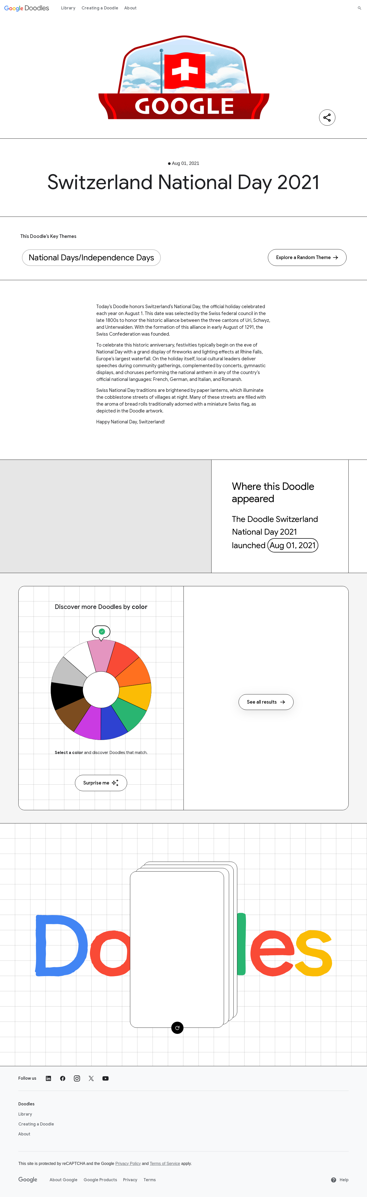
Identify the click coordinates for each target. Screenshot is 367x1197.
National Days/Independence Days (91, 257)
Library (68, 8)
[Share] (327, 117)
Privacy (130, 1179)
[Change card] (177, 1028)
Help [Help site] (340, 1180)
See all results (266, 702)
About (130, 8)
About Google (63, 1179)
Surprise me (101, 783)
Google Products (100, 1179)
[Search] (359, 8)
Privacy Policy (128, 1163)
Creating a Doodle (100, 8)
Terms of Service (165, 1163)
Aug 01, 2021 (293, 545)
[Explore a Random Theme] (307, 257)
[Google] (27, 1180)
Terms (149, 1179)
